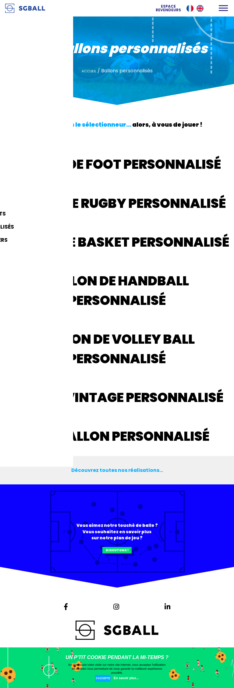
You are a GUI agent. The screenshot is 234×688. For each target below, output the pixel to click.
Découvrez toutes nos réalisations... (117, 470)
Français (189, 8)
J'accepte (103, 678)
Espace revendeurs (168, 8)
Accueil (89, 71)
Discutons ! (117, 552)
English (200, 8)
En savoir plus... (130, 678)
